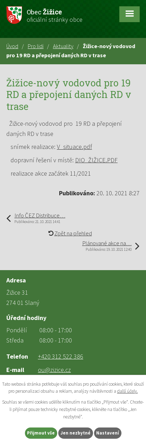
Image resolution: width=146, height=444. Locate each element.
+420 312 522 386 (60, 356)
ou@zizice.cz (54, 370)
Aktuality (63, 46)
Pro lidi (36, 46)
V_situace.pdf (74, 147)
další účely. (127, 391)
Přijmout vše (41, 433)
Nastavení (107, 433)
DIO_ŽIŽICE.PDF (96, 160)
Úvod (12, 46)
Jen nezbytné (75, 433)
